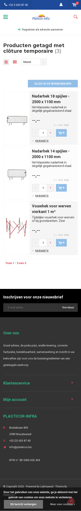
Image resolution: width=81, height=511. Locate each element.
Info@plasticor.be (20, 447)
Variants (42, 140)
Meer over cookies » (62, 504)
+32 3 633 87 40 (16, 4)
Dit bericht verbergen (23, 504)
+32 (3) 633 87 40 (19, 440)
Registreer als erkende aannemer (40, 29)
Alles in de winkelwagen (52, 83)
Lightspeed (46, 486)
